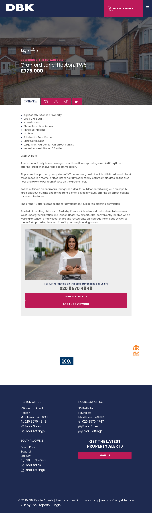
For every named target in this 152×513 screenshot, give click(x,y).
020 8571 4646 (33, 460)
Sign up (104, 455)
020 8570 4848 (76, 288)
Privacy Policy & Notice (117, 500)
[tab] (30, 101)
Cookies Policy (87, 500)
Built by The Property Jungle (40, 505)
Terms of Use (65, 500)
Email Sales (31, 426)
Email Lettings (33, 431)
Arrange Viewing (76, 304)
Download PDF (76, 296)
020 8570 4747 (91, 422)
